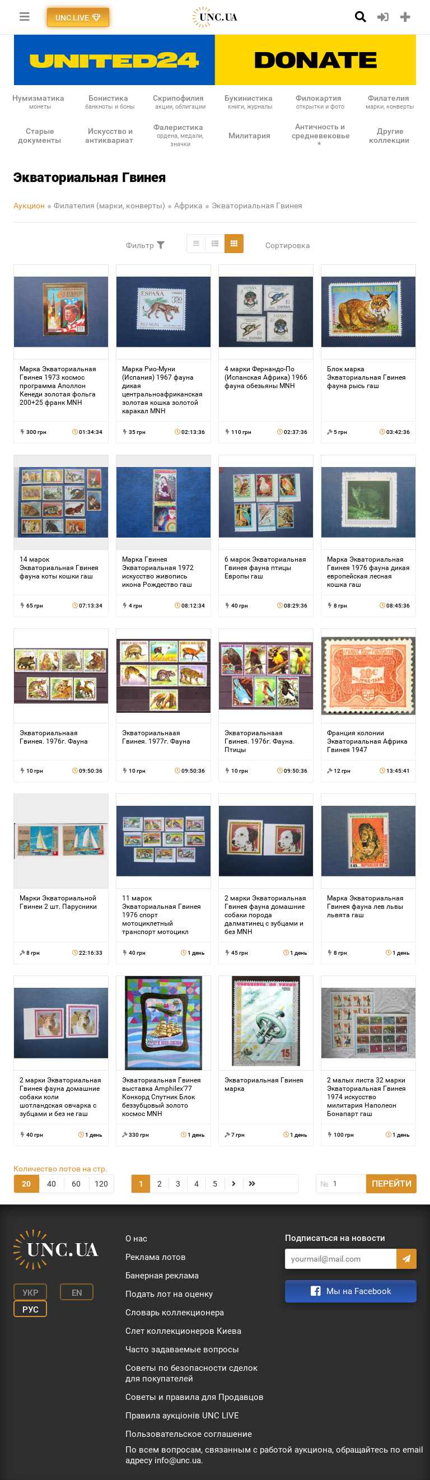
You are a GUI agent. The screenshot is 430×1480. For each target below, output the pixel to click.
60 (76, 1183)
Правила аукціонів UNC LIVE (182, 1416)
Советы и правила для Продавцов (194, 1397)
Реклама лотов (155, 1257)
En (77, 1293)
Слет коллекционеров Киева (183, 1331)
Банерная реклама (162, 1276)
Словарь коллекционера (174, 1313)
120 (101, 1183)
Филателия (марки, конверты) (109, 205)
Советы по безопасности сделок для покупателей (191, 1373)
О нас (136, 1239)
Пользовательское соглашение (188, 1434)
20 (26, 1183)
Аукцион (29, 205)
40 (51, 1183)
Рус (30, 1310)
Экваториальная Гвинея (257, 205)
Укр (30, 1293)
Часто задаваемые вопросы (182, 1349)
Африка (188, 205)
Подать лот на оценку (169, 1294)
